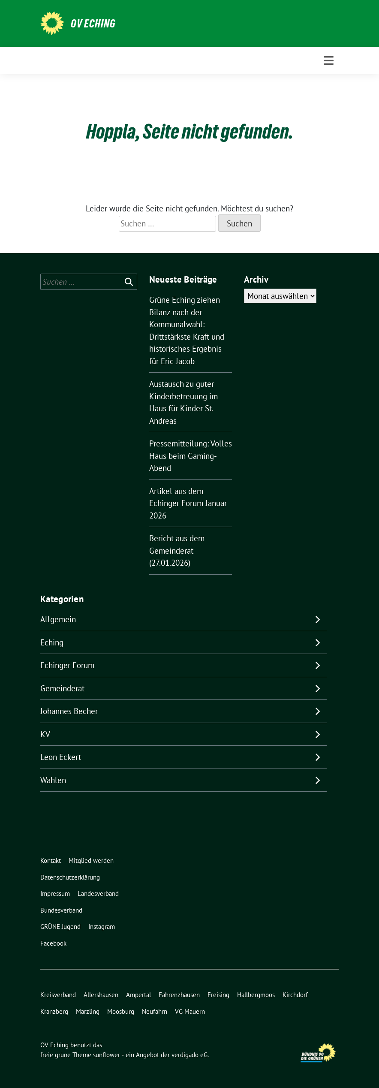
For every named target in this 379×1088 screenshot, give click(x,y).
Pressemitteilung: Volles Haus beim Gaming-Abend (190, 455)
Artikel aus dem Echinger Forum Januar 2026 (188, 503)
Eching (51, 642)
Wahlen (53, 780)
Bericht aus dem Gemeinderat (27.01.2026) (177, 550)
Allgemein (58, 619)
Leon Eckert (60, 757)
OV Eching (93, 23)
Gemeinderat (62, 688)
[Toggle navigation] (329, 60)
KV (45, 734)
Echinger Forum (67, 665)
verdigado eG (189, 1055)
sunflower (106, 1055)
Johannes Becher (69, 711)
